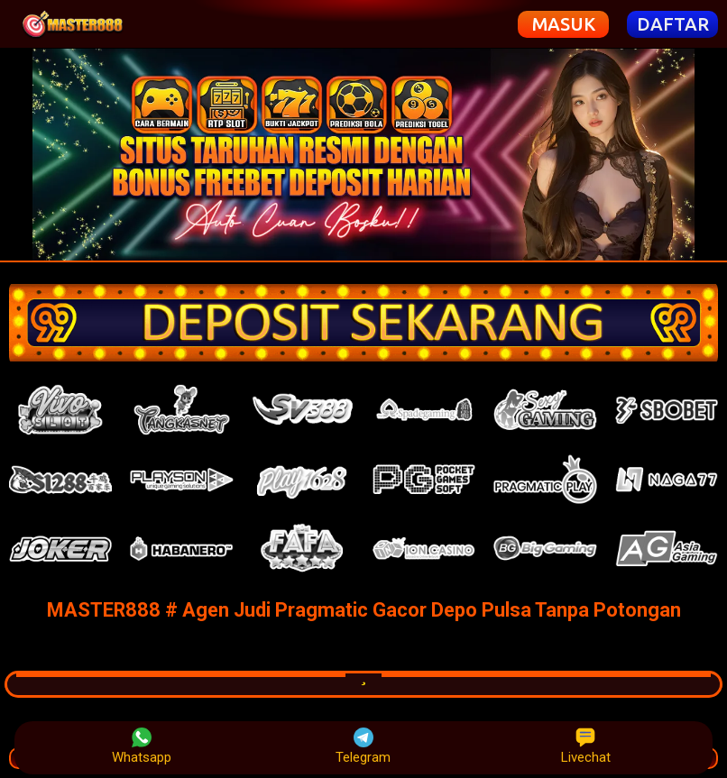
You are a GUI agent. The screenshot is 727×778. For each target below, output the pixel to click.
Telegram (363, 746)
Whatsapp (141, 746)
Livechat (586, 746)
